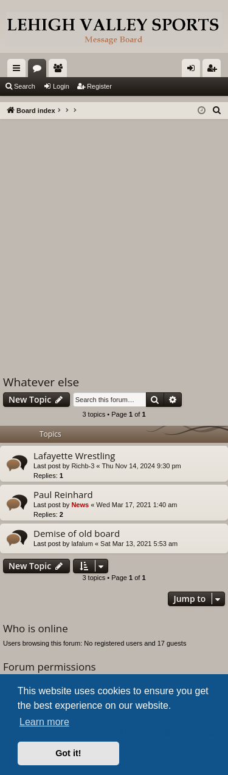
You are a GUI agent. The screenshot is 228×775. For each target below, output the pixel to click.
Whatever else (41, 382)
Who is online (35, 628)
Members (60, 70)
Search (24, 86)
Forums (39, 70)
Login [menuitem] (193, 70)
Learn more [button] (44, 722)
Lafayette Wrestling (74, 455)
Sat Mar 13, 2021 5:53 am (139, 543)
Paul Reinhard (63, 494)
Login (61, 86)
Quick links (19, 70)
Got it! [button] (68, 753)
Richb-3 (82, 465)
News (80, 504)
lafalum (81, 543)
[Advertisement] (114, 239)
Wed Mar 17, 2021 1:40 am (136, 504)
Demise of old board (76, 533)
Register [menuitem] (214, 70)
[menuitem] (217, 110)
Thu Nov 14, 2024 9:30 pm (141, 465)
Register (99, 86)
